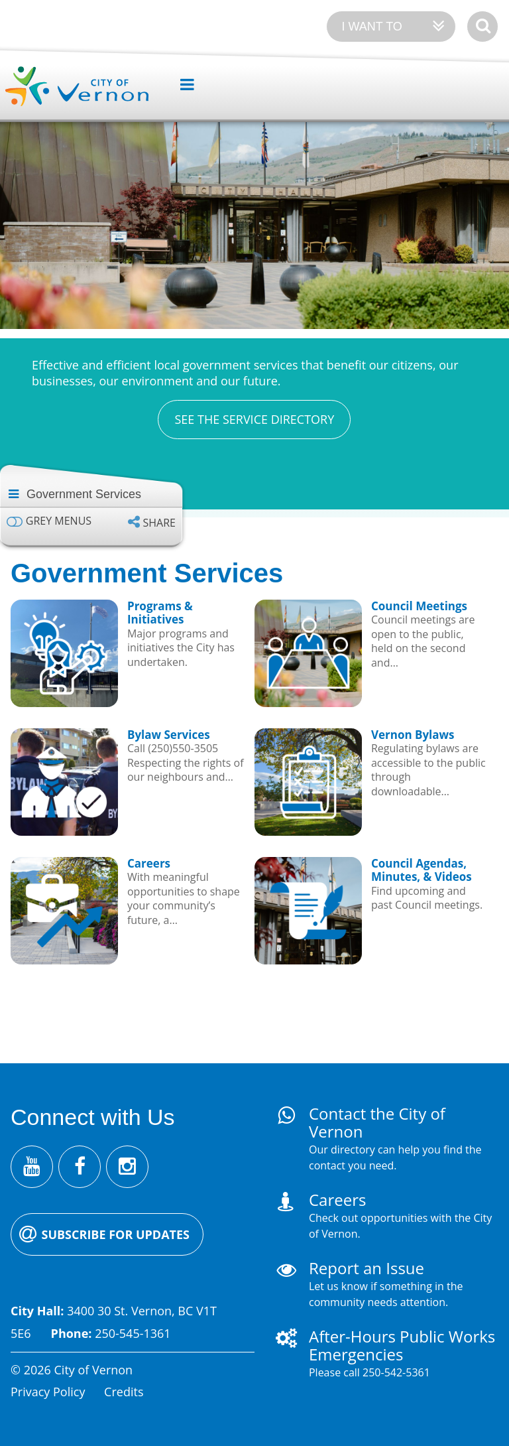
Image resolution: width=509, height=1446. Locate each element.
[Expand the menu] (182, 85)
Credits (123, 1392)
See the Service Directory (254, 419)
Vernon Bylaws (413, 734)
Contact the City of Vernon (377, 1122)
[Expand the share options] (152, 522)
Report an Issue (366, 1268)
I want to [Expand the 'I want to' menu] (371, 26)
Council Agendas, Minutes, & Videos (421, 870)
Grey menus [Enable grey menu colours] (58, 521)
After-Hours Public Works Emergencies (402, 1345)
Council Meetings (419, 606)
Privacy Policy (48, 1392)
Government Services (84, 494)
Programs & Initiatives (160, 612)
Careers (337, 1200)
